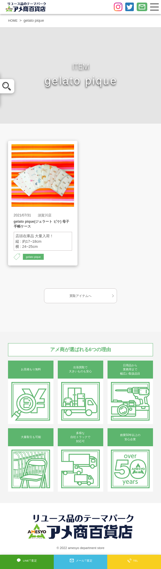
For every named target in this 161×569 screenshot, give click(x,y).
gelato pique (34, 257)
